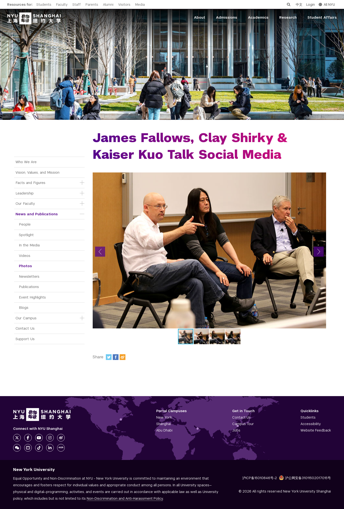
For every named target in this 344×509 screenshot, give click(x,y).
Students (43, 4)
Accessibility (311, 424)
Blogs (23, 307)
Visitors (124, 4)
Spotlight (26, 234)
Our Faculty (25, 203)
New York (164, 417)
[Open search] (288, 4)
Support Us (25, 339)
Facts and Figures (30, 182)
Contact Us (25, 328)
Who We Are (26, 162)
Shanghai (163, 424)
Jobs (236, 430)
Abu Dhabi (164, 430)
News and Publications (37, 214)
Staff (76, 4)
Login (310, 4)
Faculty (62, 4)
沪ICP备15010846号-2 (259, 478)
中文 (299, 4)
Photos (25, 266)
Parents (92, 4)
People (25, 224)
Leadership (25, 193)
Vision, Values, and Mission (37, 172)
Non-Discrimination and (125, 498)
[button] (100, 252)
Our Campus (26, 318)
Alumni (108, 4)
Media (140, 4)
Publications (29, 286)
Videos (24, 255)
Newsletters (29, 276)
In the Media (29, 245)
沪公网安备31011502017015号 (305, 478)
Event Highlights (32, 297)
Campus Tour (243, 424)
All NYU (327, 4)
